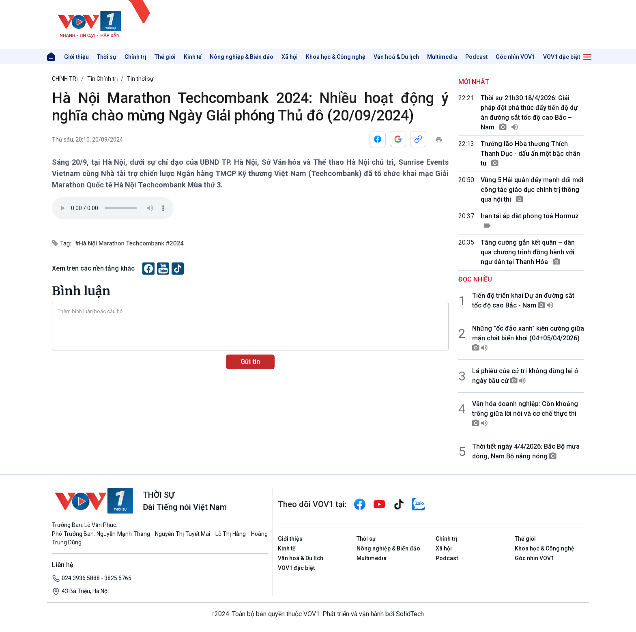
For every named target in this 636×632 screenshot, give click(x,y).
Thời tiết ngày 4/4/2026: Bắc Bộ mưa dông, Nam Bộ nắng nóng (526, 451)
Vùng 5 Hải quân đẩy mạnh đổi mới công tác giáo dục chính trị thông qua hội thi (532, 189)
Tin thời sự (140, 78)
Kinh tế (193, 57)
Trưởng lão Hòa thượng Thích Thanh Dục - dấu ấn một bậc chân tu (530, 153)
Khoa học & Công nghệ (335, 57)
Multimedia (442, 57)
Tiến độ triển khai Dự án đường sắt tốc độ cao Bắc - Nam (523, 300)
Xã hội (289, 57)
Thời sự (106, 57)
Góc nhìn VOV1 (515, 57)
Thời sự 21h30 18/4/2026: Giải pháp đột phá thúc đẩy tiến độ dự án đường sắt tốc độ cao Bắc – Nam (529, 112)
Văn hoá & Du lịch (396, 57)
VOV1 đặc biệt (561, 57)
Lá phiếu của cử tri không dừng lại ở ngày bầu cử (525, 376)
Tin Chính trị (102, 78)
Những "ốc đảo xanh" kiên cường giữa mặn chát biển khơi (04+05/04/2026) (528, 338)
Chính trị (135, 57)
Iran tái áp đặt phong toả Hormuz (530, 221)
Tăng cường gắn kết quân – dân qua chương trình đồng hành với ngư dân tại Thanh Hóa (528, 252)
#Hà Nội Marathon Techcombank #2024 (129, 243)
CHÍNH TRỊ (65, 78)
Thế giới (165, 57)
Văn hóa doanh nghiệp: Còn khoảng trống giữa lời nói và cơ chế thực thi (525, 413)
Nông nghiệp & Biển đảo (241, 57)
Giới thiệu (76, 57)
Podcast (476, 57)
